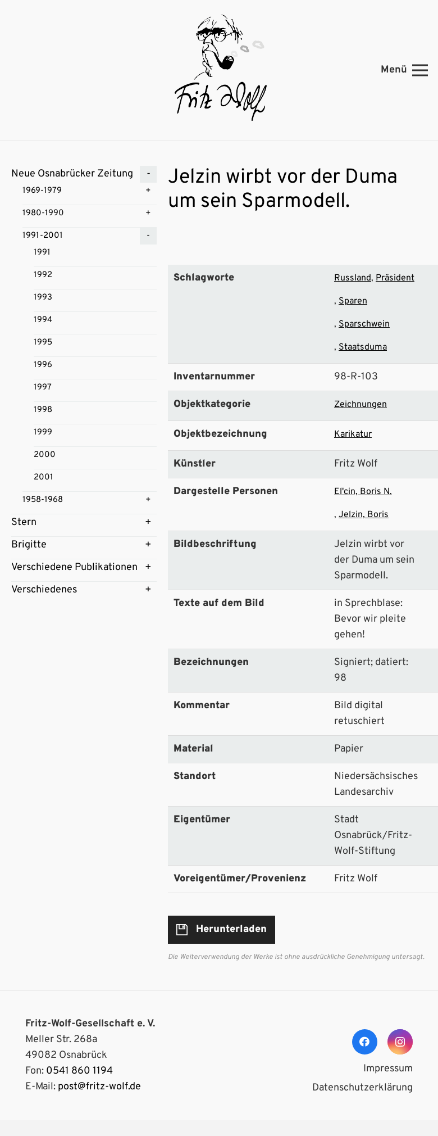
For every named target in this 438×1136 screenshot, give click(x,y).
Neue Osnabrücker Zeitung (72, 174)
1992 (43, 275)
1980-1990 (43, 213)
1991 (42, 252)
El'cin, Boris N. (363, 491)
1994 (43, 320)
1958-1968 (42, 500)
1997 (43, 387)
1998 (43, 410)
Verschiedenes (44, 589)
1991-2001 (42, 235)
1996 (43, 365)
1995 (43, 342)
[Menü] (404, 70)
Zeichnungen (360, 404)
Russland (352, 278)
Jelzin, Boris (364, 515)
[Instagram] (400, 1041)
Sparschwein (364, 324)
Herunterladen (231, 929)
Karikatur (353, 434)
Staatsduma (363, 347)
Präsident (395, 278)
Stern (23, 522)
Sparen (353, 301)
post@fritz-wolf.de (99, 1086)
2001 (43, 477)
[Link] (219, 70)
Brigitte (29, 544)
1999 (43, 432)
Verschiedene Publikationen (74, 567)
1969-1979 (42, 190)
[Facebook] (364, 1041)
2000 (45, 455)
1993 (43, 297)
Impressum (388, 1068)
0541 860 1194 (79, 1071)
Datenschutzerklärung (362, 1087)
